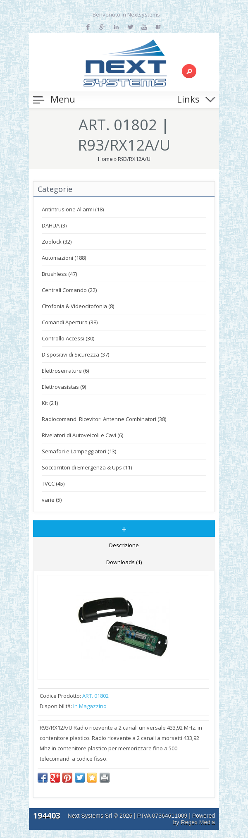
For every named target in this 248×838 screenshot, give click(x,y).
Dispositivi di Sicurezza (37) (75, 354)
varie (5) (52, 499)
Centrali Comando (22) (69, 290)
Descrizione (124, 545)
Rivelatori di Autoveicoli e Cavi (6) (82, 435)
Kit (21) (50, 403)
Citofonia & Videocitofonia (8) (78, 306)
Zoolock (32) (57, 241)
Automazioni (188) (64, 257)
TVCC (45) (53, 483)
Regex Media (198, 822)
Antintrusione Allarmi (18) (73, 209)
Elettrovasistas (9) (64, 386)
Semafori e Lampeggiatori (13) (79, 451)
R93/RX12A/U (134, 159)
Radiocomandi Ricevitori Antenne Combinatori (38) (104, 419)
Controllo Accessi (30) (68, 338)
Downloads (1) (124, 562)
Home (105, 159)
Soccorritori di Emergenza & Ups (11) (87, 467)
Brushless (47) (59, 274)
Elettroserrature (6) (65, 370)
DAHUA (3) (54, 225)
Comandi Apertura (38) (70, 322)
